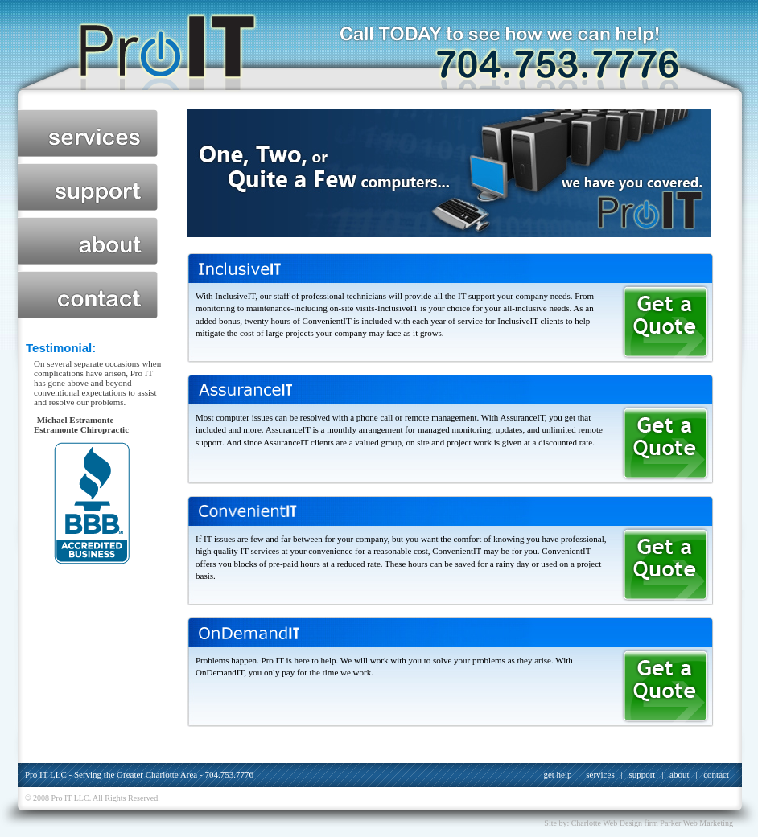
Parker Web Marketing (696, 823)
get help (557, 774)
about (88, 241)
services (88, 133)
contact (88, 294)
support (88, 187)
